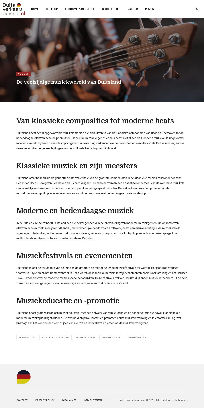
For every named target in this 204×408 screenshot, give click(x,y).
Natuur (133, 9)
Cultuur (52, 9)
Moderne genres (85, 337)
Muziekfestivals (137, 337)
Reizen (149, 9)
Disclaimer (69, 400)
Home (35, 9)
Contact (22, 400)
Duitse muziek (27, 337)
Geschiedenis (111, 9)
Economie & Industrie (80, 9)
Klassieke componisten (55, 337)
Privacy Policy (44, 400)
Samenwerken (93, 400)
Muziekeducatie (111, 337)
